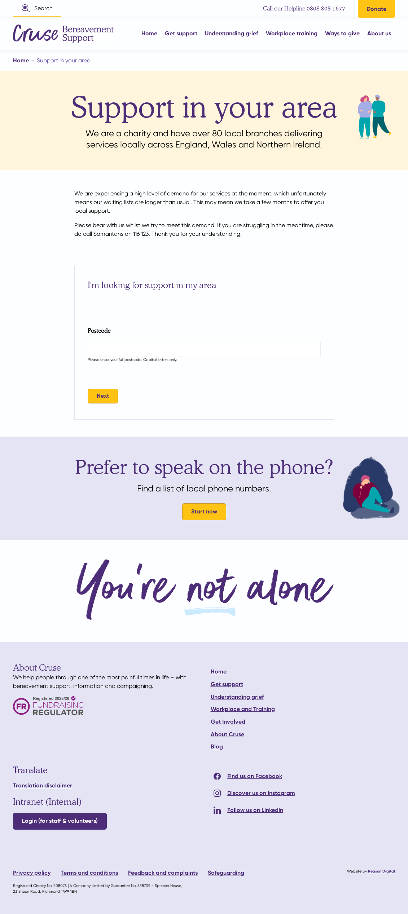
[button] (37, 8)
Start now (204, 511)
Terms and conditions (89, 872)
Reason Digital (381, 871)
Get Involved (228, 721)
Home (219, 671)
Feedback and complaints (163, 872)
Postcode (99, 330)
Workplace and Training (243, 709)
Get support (227, 684)
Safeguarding (226, 872)
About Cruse (227, 734)
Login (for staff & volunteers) (60, 820)
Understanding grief (237, 696)
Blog (217, 746)
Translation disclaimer (42, 785)
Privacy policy (32, 872)
